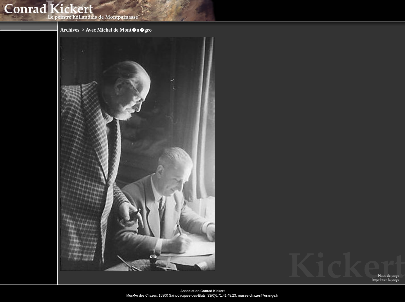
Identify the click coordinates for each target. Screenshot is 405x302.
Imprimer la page (385, 280)
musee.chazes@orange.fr (258, 295)
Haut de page (388, 276)
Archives (70, 30)
